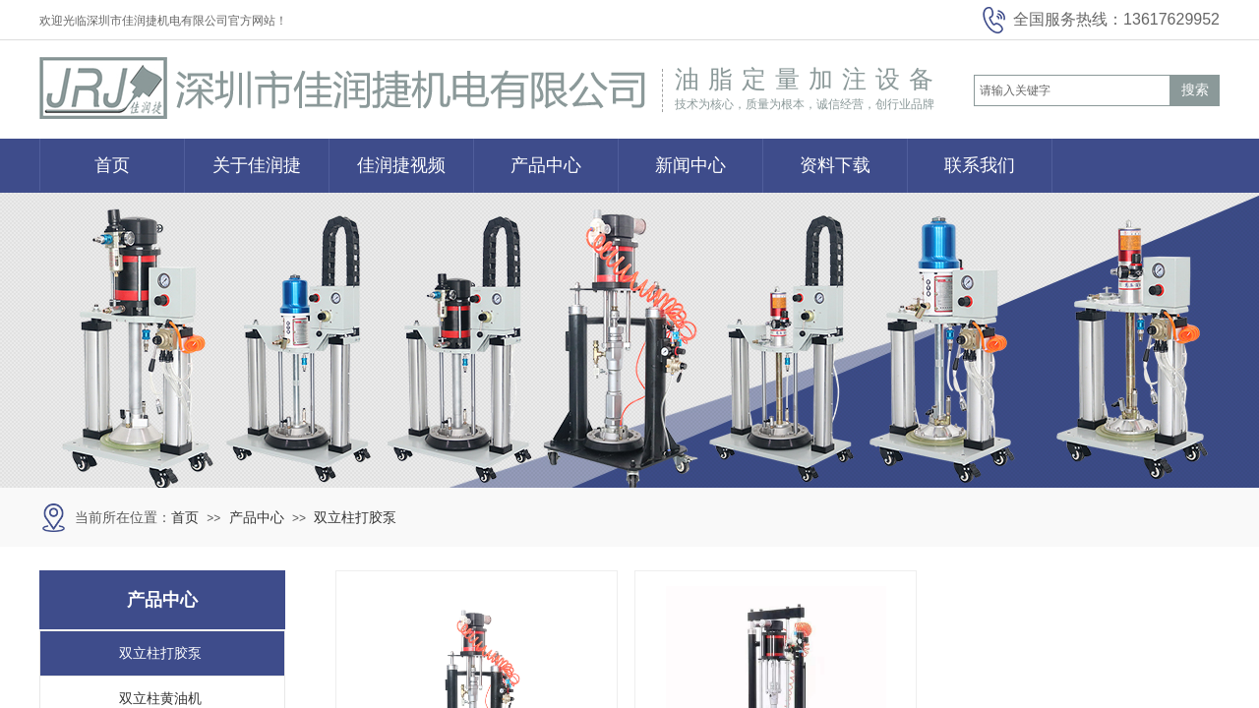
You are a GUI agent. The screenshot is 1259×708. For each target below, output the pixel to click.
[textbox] (1072, 90)
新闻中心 (690, 165)
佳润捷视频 (401, 165)
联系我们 (979, 165)
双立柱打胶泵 (355, 517)
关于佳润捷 (256, 165)
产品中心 (545, 165)
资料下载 (835, 165)
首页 (112, 165)
